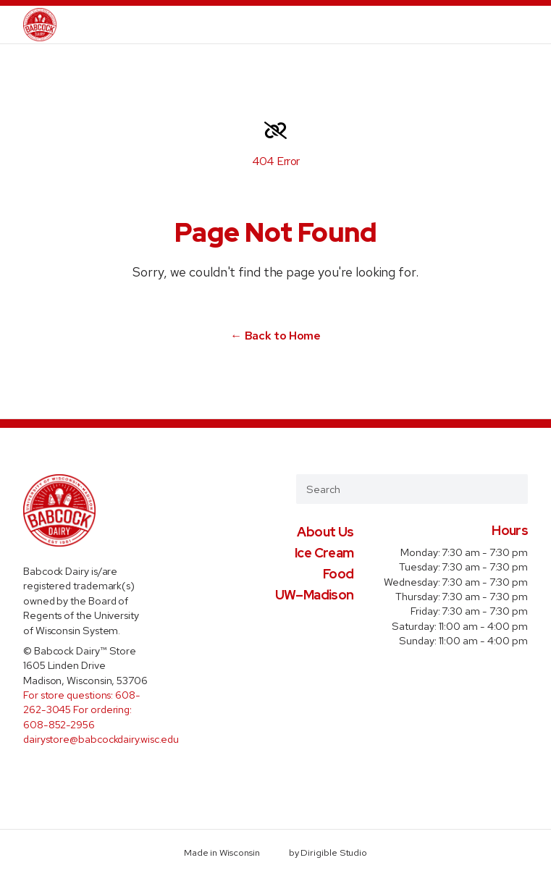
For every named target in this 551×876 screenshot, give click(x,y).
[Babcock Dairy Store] (39, 24)
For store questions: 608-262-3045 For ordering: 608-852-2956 (81, 709)
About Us (325, 531)
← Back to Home (275, 336)
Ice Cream (324, 552)
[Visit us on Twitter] (57, 773)
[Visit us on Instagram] (81, 773)
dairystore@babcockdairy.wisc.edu (101, 739)
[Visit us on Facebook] (32, 773)
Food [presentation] (338, 573)
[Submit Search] (511, 488)
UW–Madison (314, 594)
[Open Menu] (531, 24)
